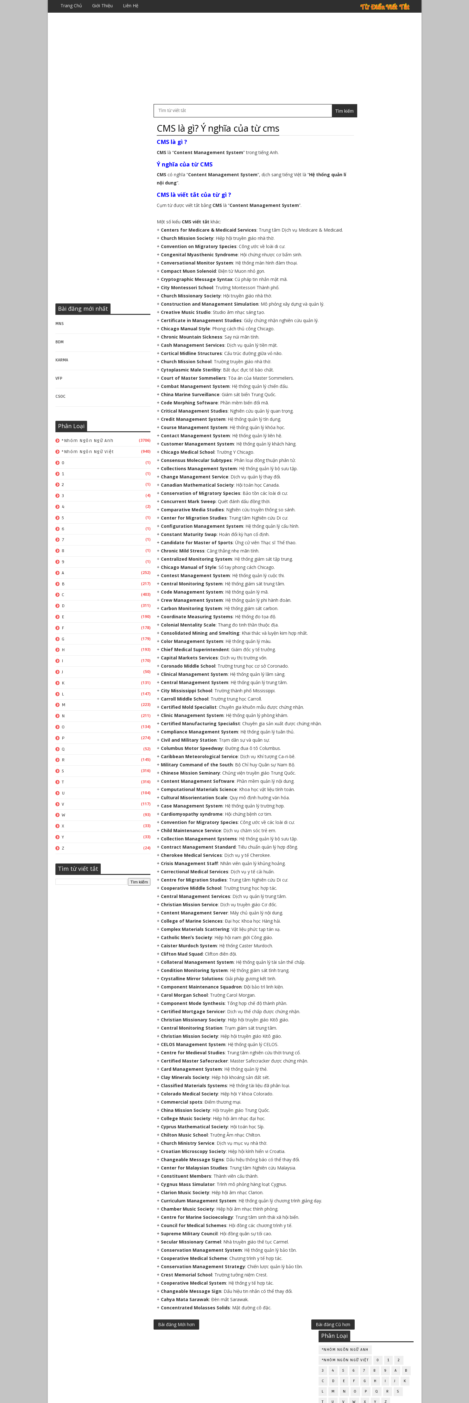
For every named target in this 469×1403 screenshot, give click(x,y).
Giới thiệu (102, 6)
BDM (60, 342)
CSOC (61, 397)
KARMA (62, 360)
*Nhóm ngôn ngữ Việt (88, 452)
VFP (59, 378)
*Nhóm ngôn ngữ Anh (88, 441)
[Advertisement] (235, 58)
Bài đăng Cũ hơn (291, 1366)
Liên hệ (131, 6)
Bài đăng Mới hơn (176, 1366)
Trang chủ (71, 6)
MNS (60, 324)
